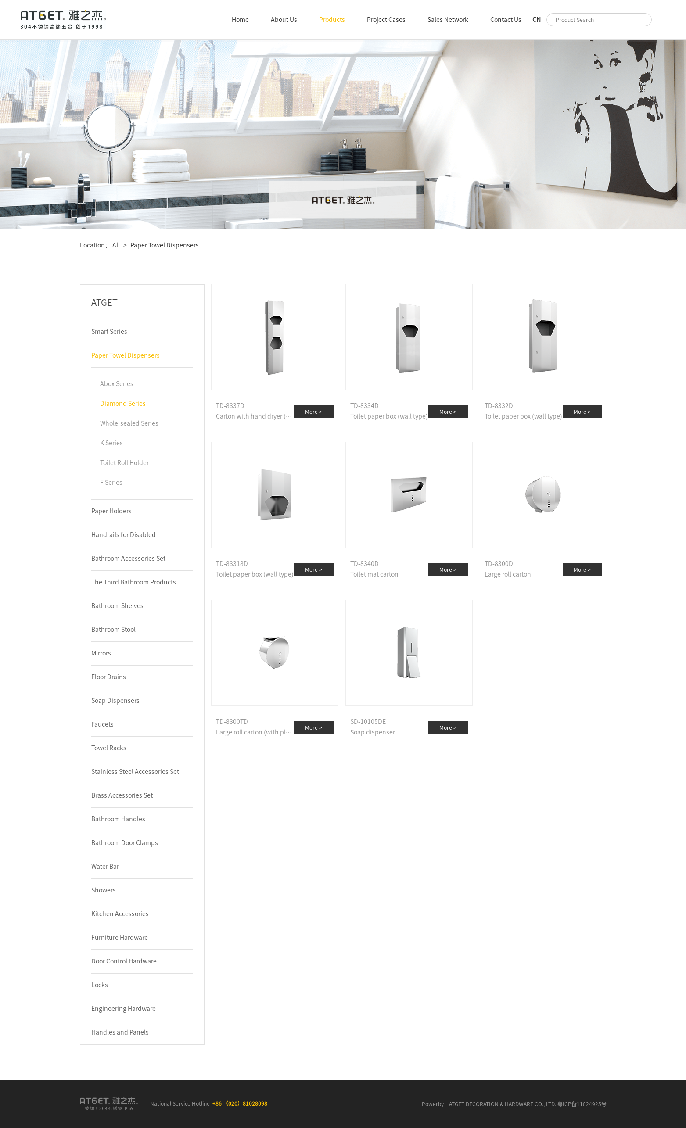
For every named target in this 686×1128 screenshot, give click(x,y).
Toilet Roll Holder (124, 463)
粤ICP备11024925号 (582, 1104)
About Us (284, 20)
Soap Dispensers (115, 701)
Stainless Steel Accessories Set (135, 772)
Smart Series (109, 332)
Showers (103, 890)
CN (536, 20)
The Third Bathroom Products (133, 582)
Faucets (102, 724)
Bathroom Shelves (117, 606)
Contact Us (505, 20)
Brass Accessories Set (122, 795)
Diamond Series (123, 404)
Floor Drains (108, 677)
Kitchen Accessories (120, 914)
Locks (99, 985)
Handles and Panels (120, 1032)
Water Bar (105, 866)
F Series (111, 483)
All (115, 245)
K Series (111, 443)
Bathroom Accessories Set (128, 558)
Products (332, 20)
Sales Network (447, 20)
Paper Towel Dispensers (164, 245)
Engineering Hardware (123, 1009)
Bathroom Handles (118, 819)
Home (240, 20)
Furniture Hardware (119, 938)
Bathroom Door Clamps (124, 843)
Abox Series (116, 384)
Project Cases (386, 20)
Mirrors (101, 653)
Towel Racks (108, 748)
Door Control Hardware (124, 961)
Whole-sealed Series (129, 423)
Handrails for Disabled (123, 535)
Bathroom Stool (113, 630)
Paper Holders (111, 511)
